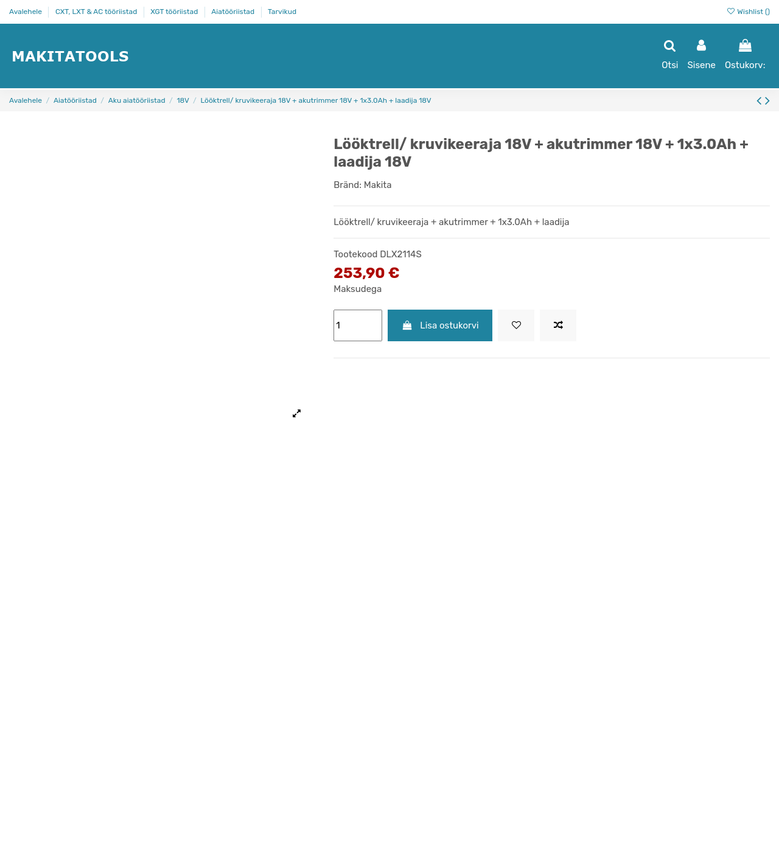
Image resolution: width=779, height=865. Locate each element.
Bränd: (348, 184)
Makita (378, 184)
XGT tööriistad (175, 11)
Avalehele (26, 11)
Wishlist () (748, 11)
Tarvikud (282, 11)
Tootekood (355, 254)
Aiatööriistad (233, 11)
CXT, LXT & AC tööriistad (97, 11)
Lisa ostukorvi (440, 325)
